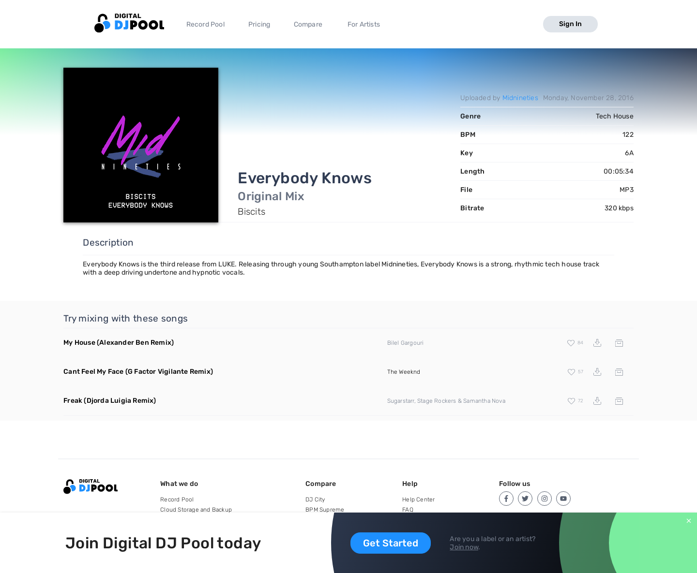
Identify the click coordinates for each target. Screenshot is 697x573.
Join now (464, 547)
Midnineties (520, 98)
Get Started (390, 543)
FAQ (407, 509)
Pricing (259, 24)
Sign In (570, 24)
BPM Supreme (324, 509)
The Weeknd (404, 371)
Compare (308, 24)
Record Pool (205, 24)
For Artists (364, 24)
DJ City (315, 499)
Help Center (418, 499)
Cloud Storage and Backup (196, 509)
